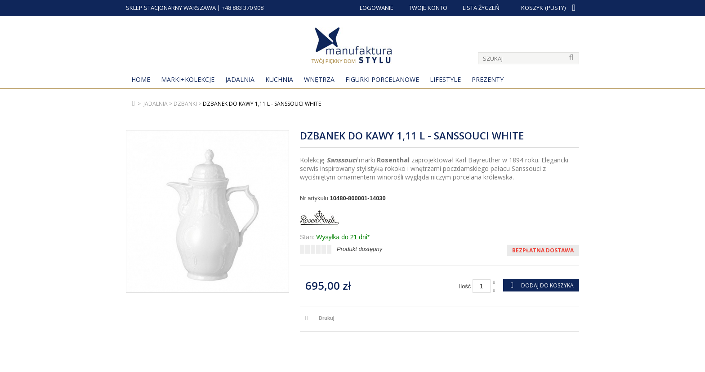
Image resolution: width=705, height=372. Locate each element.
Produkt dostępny (359, 249)
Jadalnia (239, 79)
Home (140, 79)
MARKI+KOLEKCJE (187, 79)
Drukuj (327, 318)
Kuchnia (279, 79)
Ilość (465, 286)
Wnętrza (319, 79)
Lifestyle (445, 79)
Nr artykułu (314, 198)
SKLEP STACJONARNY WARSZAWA (171, 8)
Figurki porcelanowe (382, 79)
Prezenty (488, 79)
